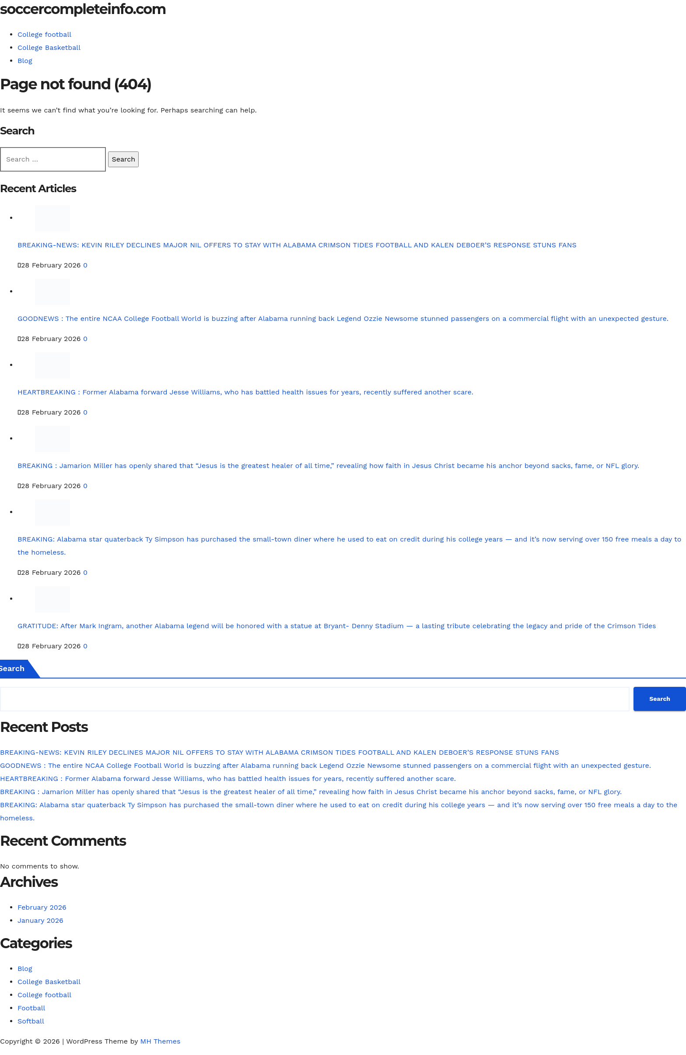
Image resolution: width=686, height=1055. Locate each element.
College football (44, 34)
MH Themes (160, 1041)
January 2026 (40, 920)
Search (659, 698)
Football (32, 1008)
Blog (25, 60)
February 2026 (42, 907)
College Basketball (49, 47)
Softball (31, 1021)
